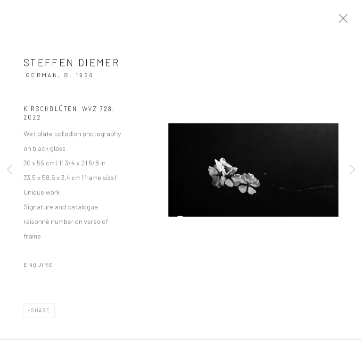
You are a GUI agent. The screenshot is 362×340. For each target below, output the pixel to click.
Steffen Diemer (72, 69)
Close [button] (354, 21)
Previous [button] (9, 170)
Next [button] (352, 170)
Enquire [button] (39, 271)
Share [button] (40, 317)
